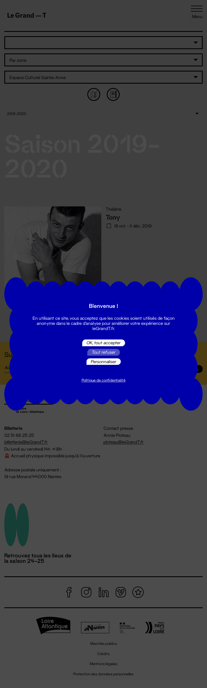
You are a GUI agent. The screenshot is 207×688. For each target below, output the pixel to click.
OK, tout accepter (104, 342)
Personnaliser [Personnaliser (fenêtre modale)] (103, 361)
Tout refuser (104, 352)
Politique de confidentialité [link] (104, 380)
